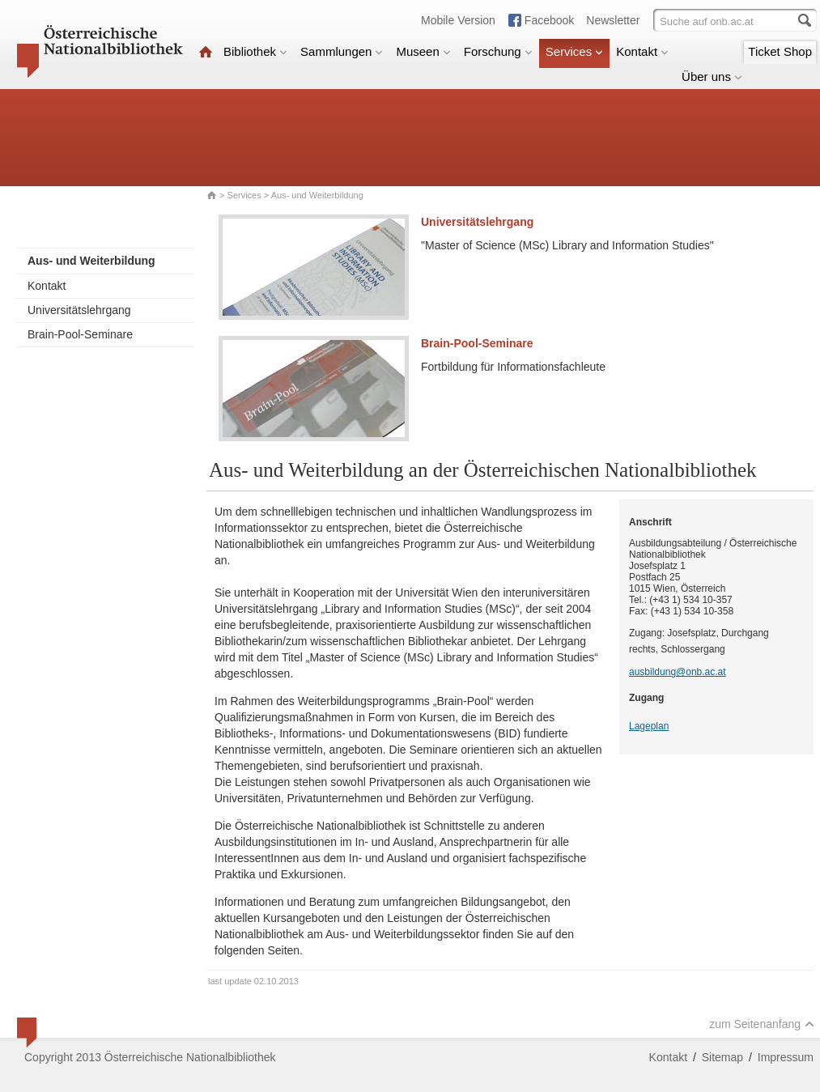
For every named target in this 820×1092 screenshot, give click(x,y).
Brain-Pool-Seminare (80, 334)
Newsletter (612, 20)
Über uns (712, 76)
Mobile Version (458, 20)
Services (575, 51)
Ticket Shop (780, 51)
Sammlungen (341, 51)
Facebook (549, 20)
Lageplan (649, 726)
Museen (423, 51)
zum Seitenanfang (761, 1024)
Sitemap (722, 1057)
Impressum (786, 1057)
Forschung (498, 51)
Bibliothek (255, 51)
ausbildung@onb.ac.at (677, 672)
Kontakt (642, 51)
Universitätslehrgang (79, 310)
